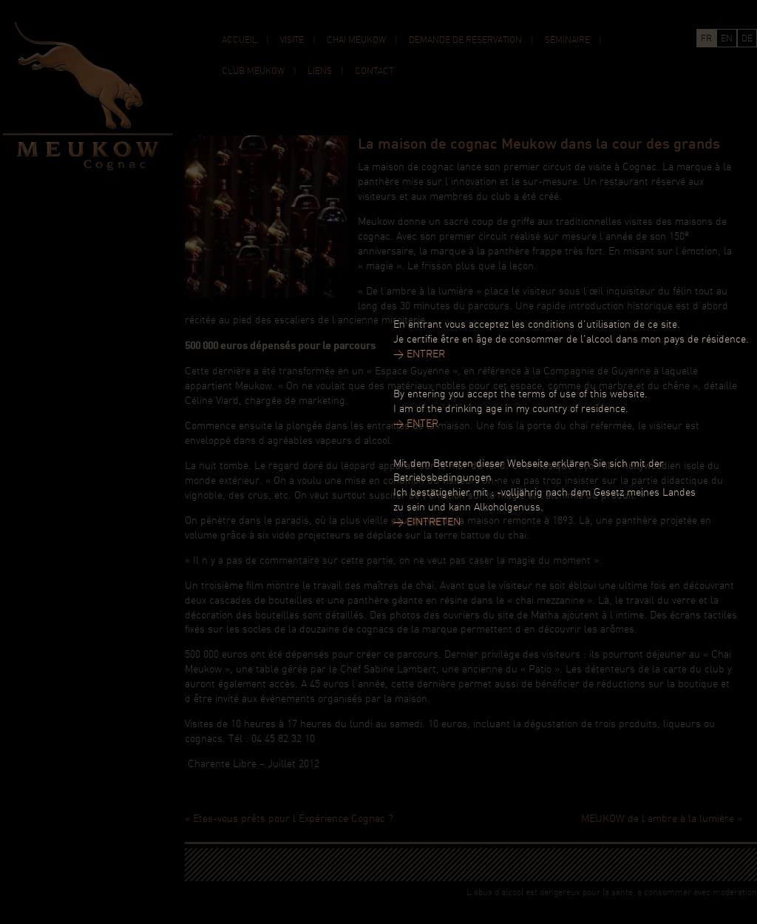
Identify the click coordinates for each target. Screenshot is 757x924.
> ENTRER (419, 354)
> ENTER (415, 424)
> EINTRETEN (427, 522)
